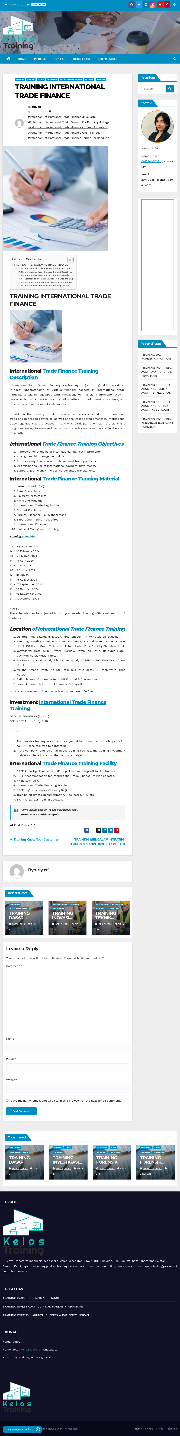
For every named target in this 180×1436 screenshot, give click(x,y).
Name (11, 1038)
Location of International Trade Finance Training (49, 279)
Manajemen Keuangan (71, 79)
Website (11, 1080)
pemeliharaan (60, 904)
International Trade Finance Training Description (48, 268)
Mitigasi (89, 79)
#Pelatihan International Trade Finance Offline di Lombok (67, 127)
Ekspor (30, 79)
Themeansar (70, 1428)
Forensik (58, 1152)
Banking (20, 79)
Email (11, 1059)
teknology (58, 909)
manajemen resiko (19, 909)
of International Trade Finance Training (78, 629)
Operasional (102, 904)
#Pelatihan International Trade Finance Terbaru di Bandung (68, 138)
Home (22, 59)
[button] (174, 59)
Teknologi (113, 909)
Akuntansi (102, 1148)
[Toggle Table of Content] (69, 260)
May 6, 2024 (20, 1168)
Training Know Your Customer (34, 839)
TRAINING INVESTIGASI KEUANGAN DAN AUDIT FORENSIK (157, 422)
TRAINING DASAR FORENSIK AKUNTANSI (21, 1164)
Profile (40, 59)
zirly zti (36, 106)
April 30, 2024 (152, 1168)
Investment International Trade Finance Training (49, 282)
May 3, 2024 (63, 1168)
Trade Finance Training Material (80, 479)
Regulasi (101, 79)
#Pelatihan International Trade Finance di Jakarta (62, 116)
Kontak (60, 59)
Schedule (28, 536)
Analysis (58, 1148)
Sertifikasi (107, 59)
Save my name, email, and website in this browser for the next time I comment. (66, 1100)
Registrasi (81, 59)
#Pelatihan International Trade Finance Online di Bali (64, 132)
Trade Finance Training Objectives (82, 444)
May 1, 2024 (107, 1168)
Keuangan (52, 79)
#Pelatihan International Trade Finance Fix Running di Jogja (69, 122)
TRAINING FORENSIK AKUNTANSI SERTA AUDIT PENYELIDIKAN (156, 388)
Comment (14, 966)
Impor (41, 79)
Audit (68, 1148)
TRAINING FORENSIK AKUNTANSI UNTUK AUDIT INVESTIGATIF (155, 405)
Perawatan (117, 904)
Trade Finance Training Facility (79, 763)
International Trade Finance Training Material (47, 275)
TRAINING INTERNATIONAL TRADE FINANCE (41, 264)
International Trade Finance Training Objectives (48, 272)
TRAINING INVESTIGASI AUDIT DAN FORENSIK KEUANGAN (157, 371)
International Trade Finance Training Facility (47, 285)
